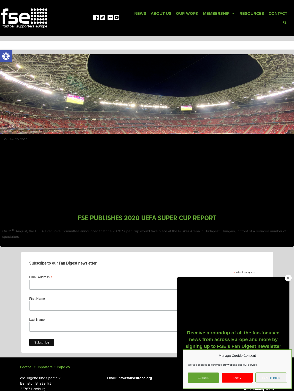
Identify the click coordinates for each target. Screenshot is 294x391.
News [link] (140, 13)
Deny (237, 378)
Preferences (271, 378)
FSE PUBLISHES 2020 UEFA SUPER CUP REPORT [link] (147, 218)
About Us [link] (161, 13)
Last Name (37, 319)
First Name (37, 298)
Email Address (41, 277)
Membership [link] (219, 13)
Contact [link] (278, 13)
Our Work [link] (187, 13)
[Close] (288, 278)
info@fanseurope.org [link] (135, 378)
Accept (203, 378)
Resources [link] (252, 13)
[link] (6, 56)
